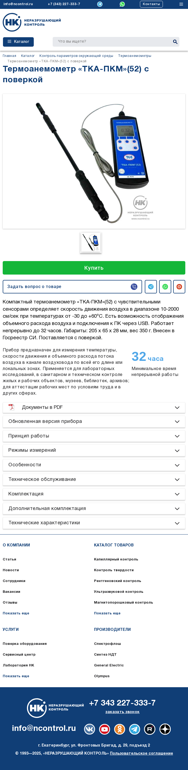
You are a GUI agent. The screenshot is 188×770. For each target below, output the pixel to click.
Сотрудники (14, 581)
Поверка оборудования (25, 644)
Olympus (102, 676)
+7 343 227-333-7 (122, 703)
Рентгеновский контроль (117, 581)
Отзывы (10, 602)
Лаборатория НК (18, 665)
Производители (112, 630)
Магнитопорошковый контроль (123, 602)
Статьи (9, 559)
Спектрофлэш (107, 644)
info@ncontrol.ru (18, 4)
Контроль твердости (114, 570)
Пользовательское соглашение (141, 753)
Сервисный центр (19, 654)
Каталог (18, 42)
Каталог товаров (114, 545)
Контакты (151, 4)
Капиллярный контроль (116, 559)
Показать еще (16, 613)
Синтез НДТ (105, 654)
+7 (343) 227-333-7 (64, 4)
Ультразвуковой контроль (118, 592)
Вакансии (11, 592)
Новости (11, 570)
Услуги (11, 630)
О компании (16, 545)
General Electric (109, 665)
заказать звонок (122, 712)
